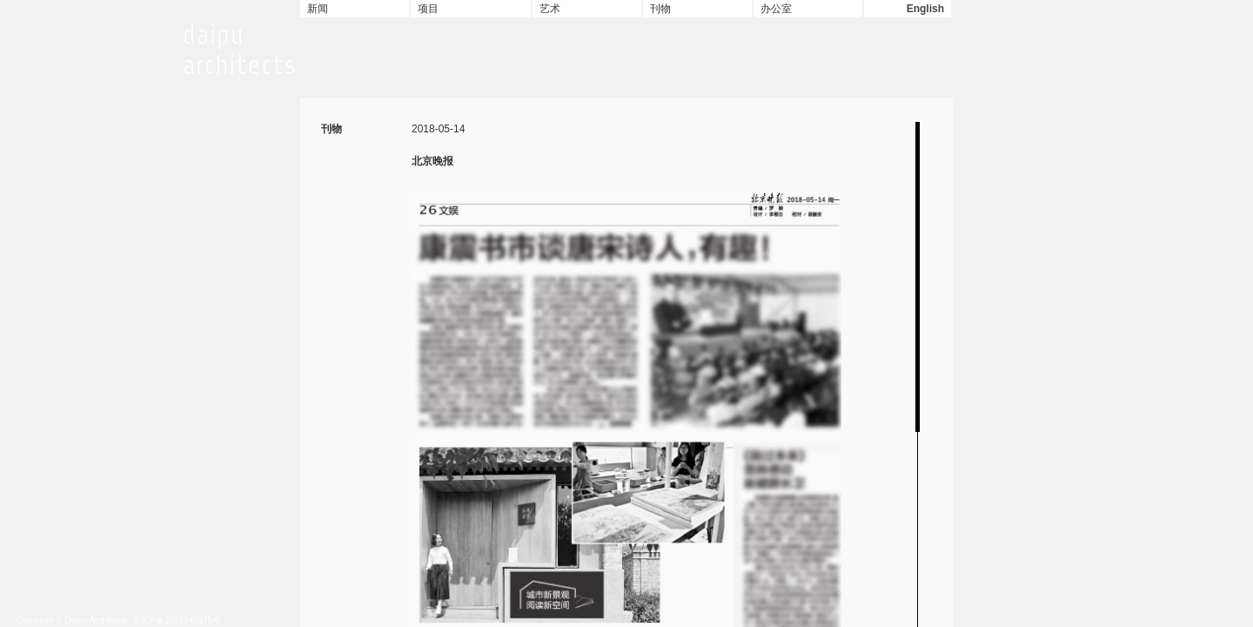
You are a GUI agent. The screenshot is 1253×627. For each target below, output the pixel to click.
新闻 (317, 9)
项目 (428, 9)
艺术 (549, 9)
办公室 (776, 9)
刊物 (660, 9)
